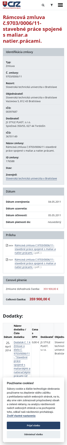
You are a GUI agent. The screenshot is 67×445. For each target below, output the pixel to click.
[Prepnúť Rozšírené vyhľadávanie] (51, 5)
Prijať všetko (33, 425)
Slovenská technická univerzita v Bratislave (31, 178)
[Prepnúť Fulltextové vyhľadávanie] (43, 5)
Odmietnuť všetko (33, 434)
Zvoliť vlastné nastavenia (21, 415)
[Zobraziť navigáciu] (60, 5)
